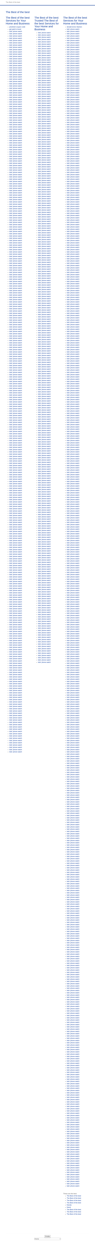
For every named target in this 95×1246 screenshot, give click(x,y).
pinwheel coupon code (17, 27)
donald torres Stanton (74, 27)
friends (69, 1205)
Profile (47, 1236)
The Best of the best (74, 1196)
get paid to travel (15, 29)
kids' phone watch (15, 31)
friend (69, 1207)
